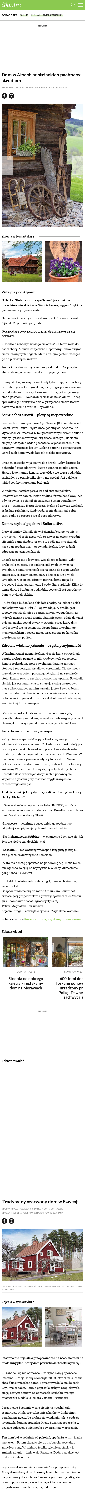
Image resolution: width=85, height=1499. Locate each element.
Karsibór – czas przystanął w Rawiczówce (53, 919)
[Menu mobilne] (80, 5)
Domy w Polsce (26, 971)
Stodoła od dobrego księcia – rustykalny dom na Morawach (26, 983)
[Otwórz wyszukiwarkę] (73, 5)
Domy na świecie (74, 971)
